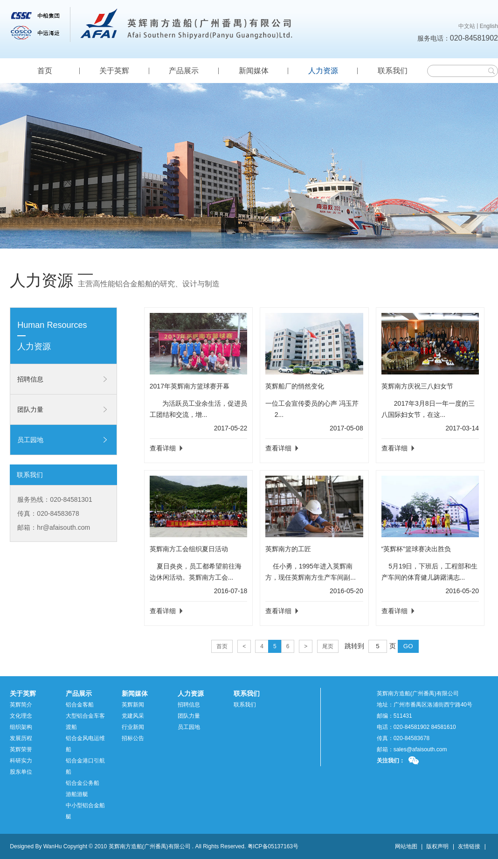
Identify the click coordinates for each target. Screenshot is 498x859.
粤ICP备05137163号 (273, 846)
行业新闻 (133, 727)
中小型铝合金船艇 (85, 811)
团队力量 (30, 409)
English (489, 26)
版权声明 (437, 846)
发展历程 (21, 738)
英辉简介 (21, 704)
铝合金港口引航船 (85, 766)
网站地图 (406, 846)
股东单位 (21, 772)
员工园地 (30, 439)
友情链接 (469, 846)
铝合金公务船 (82, 783)
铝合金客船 (80, 704)
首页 (44, 71)
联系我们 (393, 71)
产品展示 (184, 71)
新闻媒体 (254, 71)
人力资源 (323, 71)
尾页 (327, 646)
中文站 (466, 26)
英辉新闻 (133, 704)
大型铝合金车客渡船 (85, 721)
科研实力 (21, 760)
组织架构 (21, 727)
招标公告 (133, 738)
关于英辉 (114, 71)
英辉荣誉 (21, 749)
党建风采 (133, 716)
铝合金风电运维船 (85, 744)
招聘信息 (30, 379)
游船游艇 (77, 794)
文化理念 (21, 716)
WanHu (52, 846)
